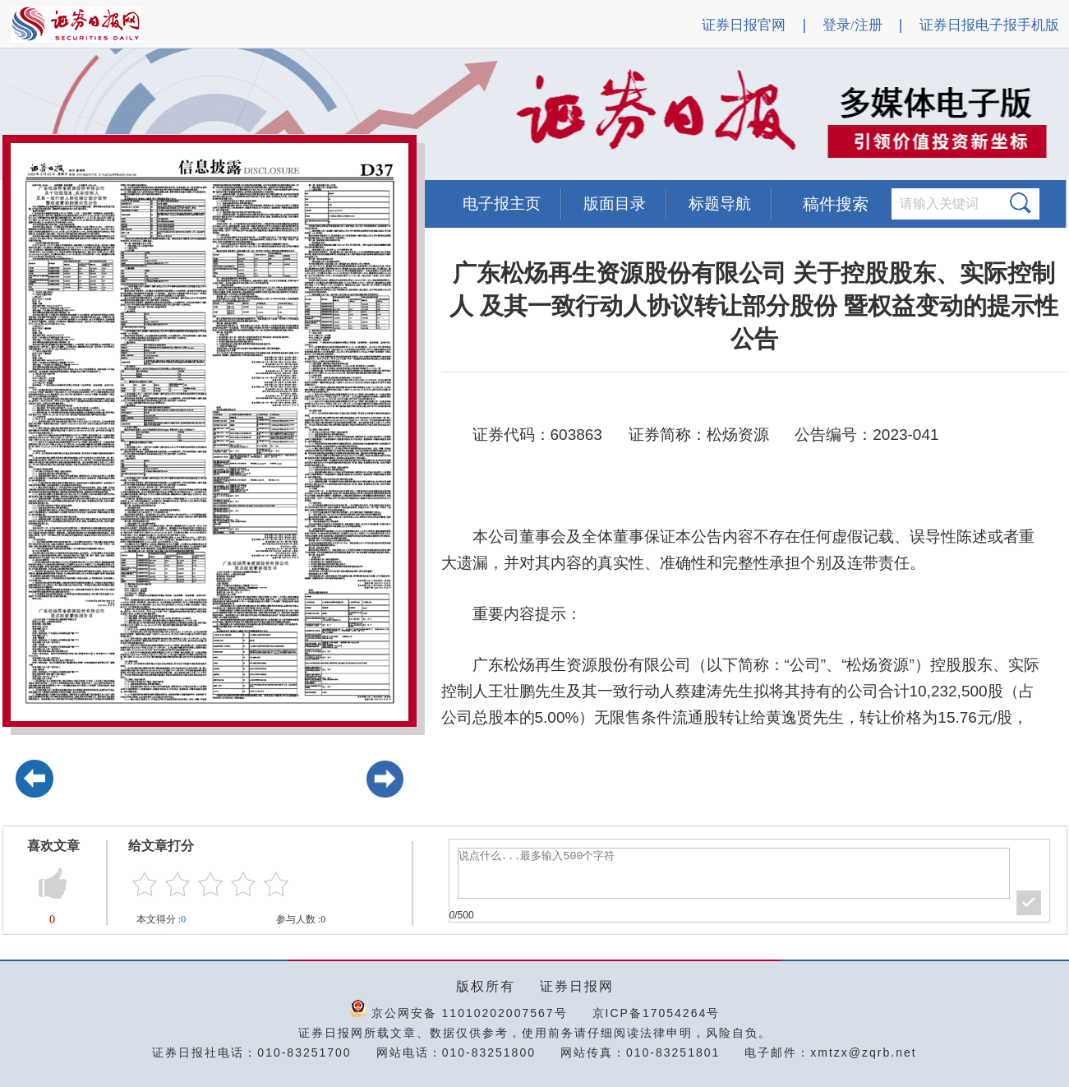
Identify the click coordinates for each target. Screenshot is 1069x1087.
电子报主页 (502, 203)
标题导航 (720, 203)
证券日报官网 (744, 25)
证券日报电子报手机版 (989, 25)
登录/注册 (852, 25)
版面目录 (614, 203)
